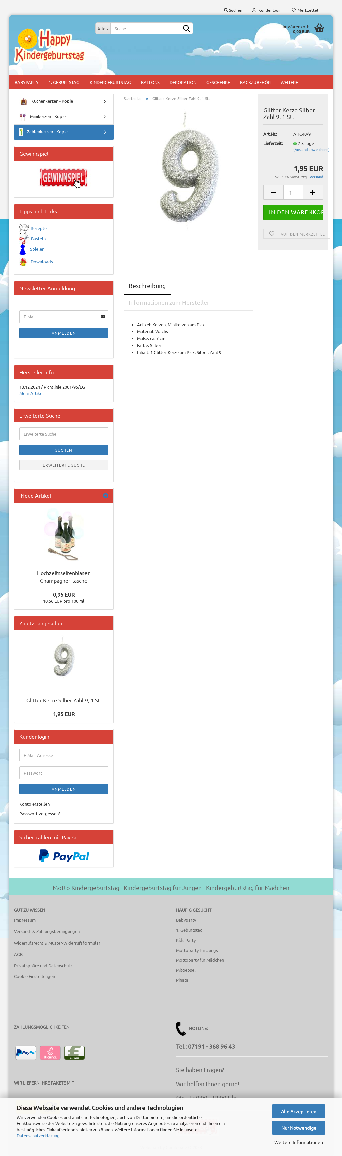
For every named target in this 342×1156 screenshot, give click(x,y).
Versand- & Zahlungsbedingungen (47, 931)
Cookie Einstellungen (34, 976)
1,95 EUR (64, 713)
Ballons (150, 82)
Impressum (25, 920)
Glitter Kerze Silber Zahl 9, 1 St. (63, 700)
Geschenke (218, 82)
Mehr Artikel (31, 393)
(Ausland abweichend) (311, 149)
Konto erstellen (34, 804)
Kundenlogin (267, 10)
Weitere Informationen (298, 1142)
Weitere (289, 82)
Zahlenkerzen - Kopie (43, 132)
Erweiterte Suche (64, 465)
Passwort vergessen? (39, 813)
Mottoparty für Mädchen (200, 960)
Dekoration (183, 82)
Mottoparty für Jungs (197, 950)
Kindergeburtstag (110, 82)
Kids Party (186, 940)
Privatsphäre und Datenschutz (43, 965)
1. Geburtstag (64, 82)
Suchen (233, 10)
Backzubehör (255, 82)
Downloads (42, 261)
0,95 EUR (64, 594)
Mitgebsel (186, 970)
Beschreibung (147, 285)
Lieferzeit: (273, 143)
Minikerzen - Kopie (42, 117)
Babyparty (27, 82)
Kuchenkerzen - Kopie (46, 101)
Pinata (182, 980)
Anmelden (64, 333)
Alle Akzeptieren (298, 1111)
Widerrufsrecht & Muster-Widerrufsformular (57, 943)
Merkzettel (305, 10)
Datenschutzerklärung (38, 1135)
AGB (18, 954)
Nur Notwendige (298, 1128)
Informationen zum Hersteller (169, 302)
